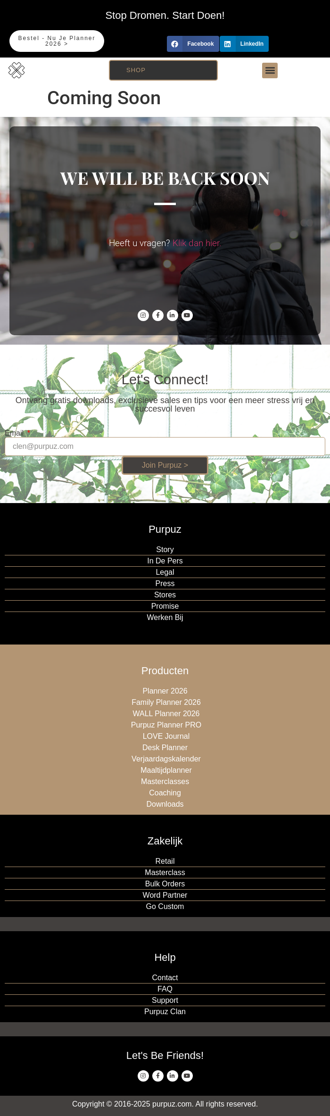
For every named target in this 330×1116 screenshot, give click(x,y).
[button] (193, 44)
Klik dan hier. (197, 243)
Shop (136, 70)
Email (15, 433)
